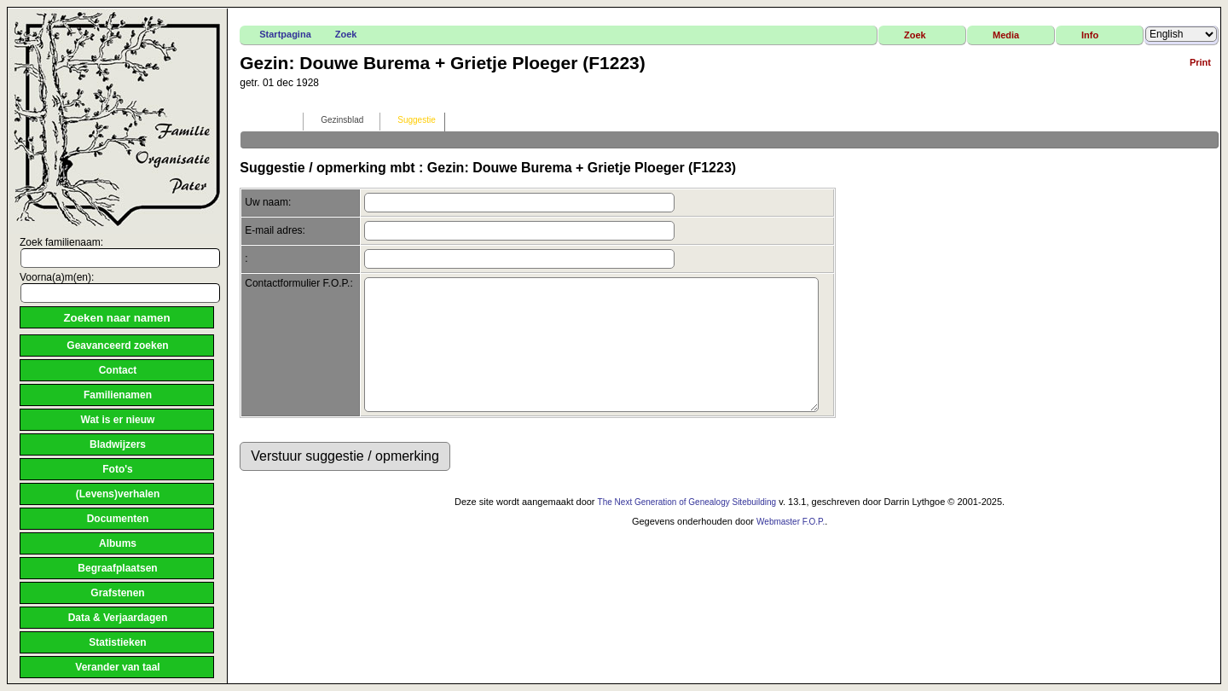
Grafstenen (117, 593)
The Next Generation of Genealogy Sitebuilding (687, 527)
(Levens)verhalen (118, 494)
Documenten (118, 519)
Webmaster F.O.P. (790, 547)
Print (1200, 62)
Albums (117, 543)
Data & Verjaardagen (118, 618)
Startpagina (285, 34)
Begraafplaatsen (117, 568)
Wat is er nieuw (118, 420)
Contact (118, 370)
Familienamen (118, 395)
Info (1089, 35)
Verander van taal (117, 667)
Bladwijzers (118, 444)
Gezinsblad (334, 120)
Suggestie (408, 120)
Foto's (117, 469)
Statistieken (117, 642)
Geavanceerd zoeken (117, 345)
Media (1006, 35)
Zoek (346, 34)
